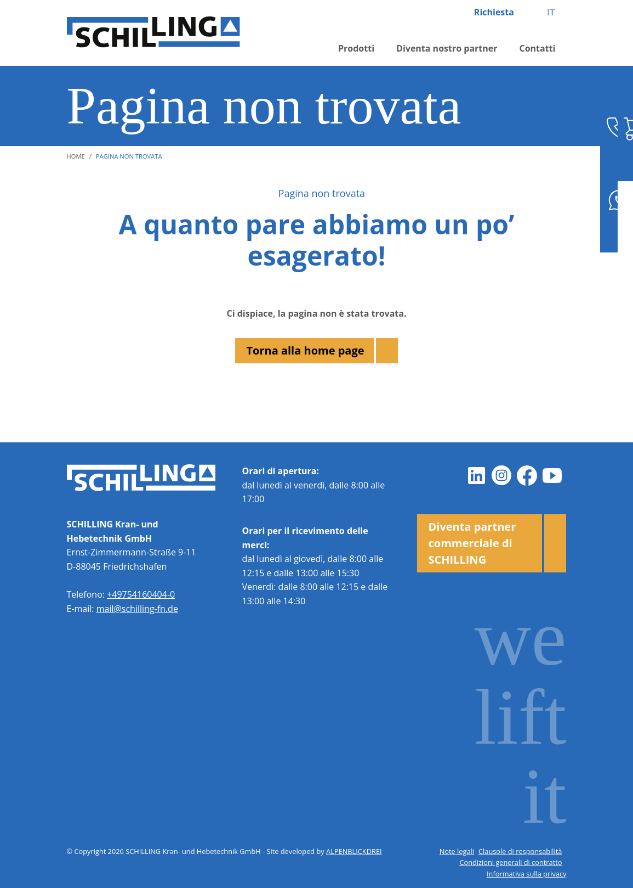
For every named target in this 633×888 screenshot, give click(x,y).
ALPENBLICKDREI (354, 851)
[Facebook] (527, 475)
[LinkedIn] (476, 475)
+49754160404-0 (141, 594)
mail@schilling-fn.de (137, 609)
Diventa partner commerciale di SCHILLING (472, 543)
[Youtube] (552, 475)
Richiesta (494, 12)
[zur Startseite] (160, 33)
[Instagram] (501, 475)
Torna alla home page (305, 350)
